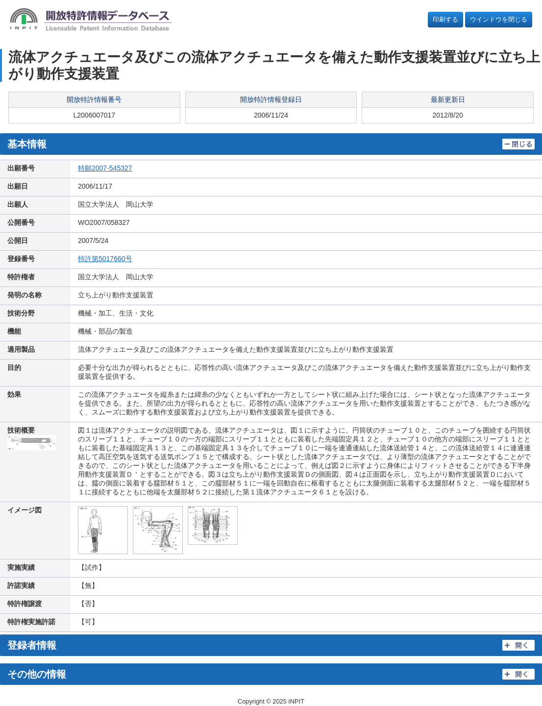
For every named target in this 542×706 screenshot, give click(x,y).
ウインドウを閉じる (498, 19)
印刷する (445, 19)
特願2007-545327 (105, 168)
